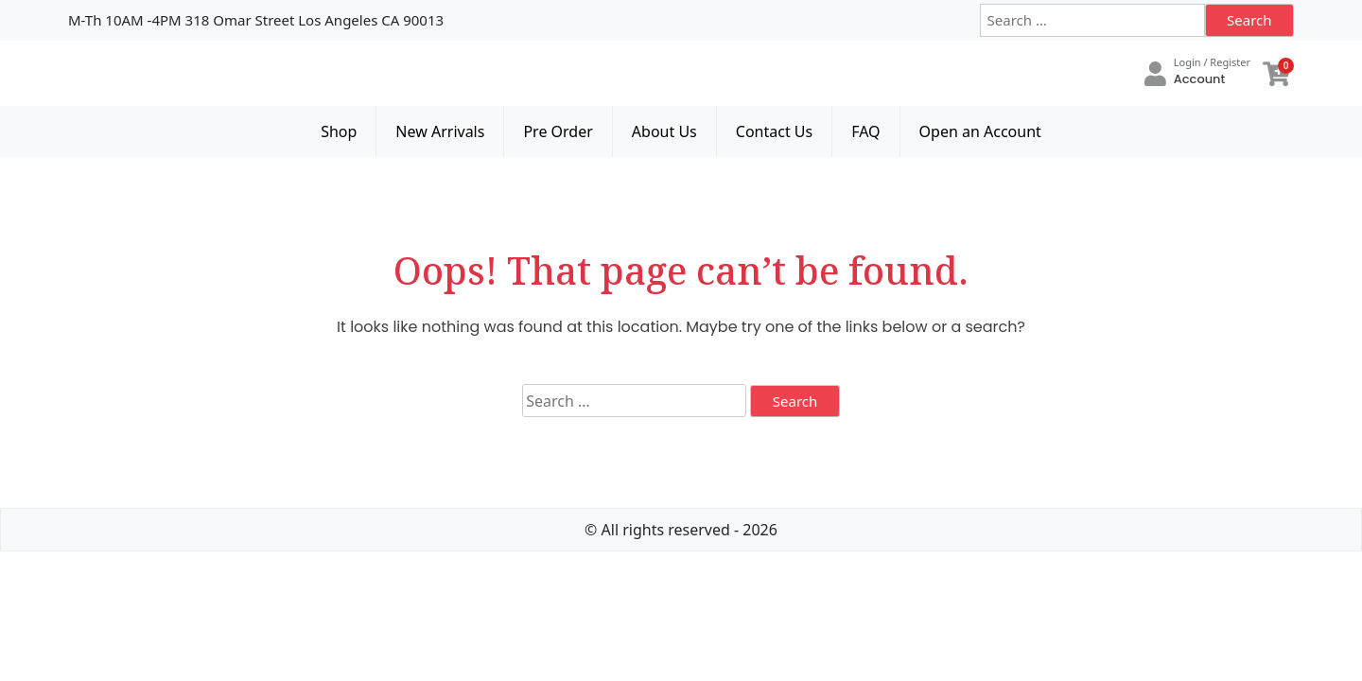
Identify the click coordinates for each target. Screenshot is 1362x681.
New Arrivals (439, 131)
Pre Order (557, 131)
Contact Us (774, 131)
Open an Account (980, 131)
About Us (664, 131)
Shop (339, 131)
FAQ (865, 131)
